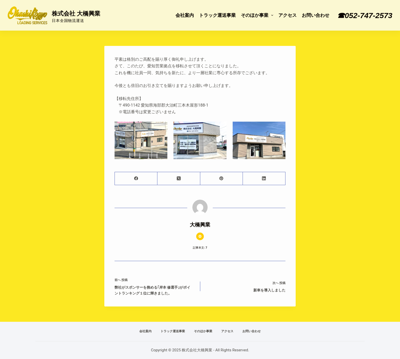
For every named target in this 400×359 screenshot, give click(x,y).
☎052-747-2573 (364, 15)
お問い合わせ (315, 15)
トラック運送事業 (217, 15)
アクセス (287, 15)
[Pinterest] (221, 178)
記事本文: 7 (200, 247)
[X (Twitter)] (178, 178)
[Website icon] (200, 236)
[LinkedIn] (264, 178)
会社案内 (185, 15)
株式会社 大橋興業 (76, 13)
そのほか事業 (258, 15)
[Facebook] (136, 178)
